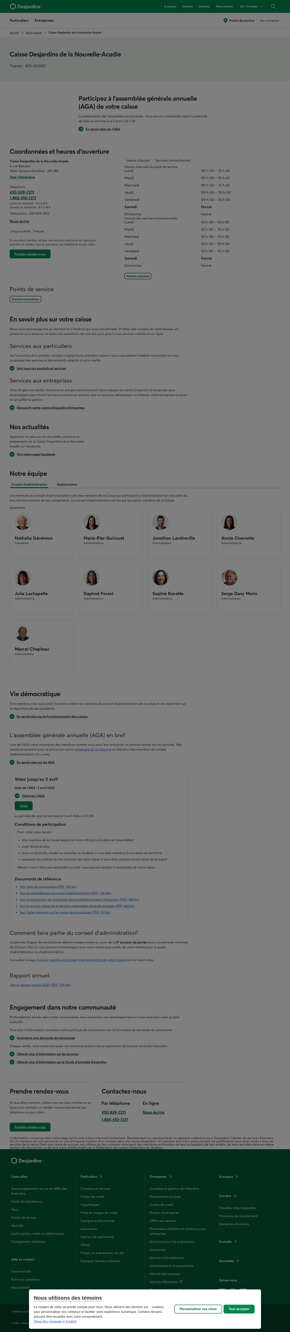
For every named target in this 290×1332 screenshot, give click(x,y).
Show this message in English (55, 1321)
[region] (145, 1309)
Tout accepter (239, 1309)
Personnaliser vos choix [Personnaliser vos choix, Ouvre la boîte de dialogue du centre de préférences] (198, 1309)
